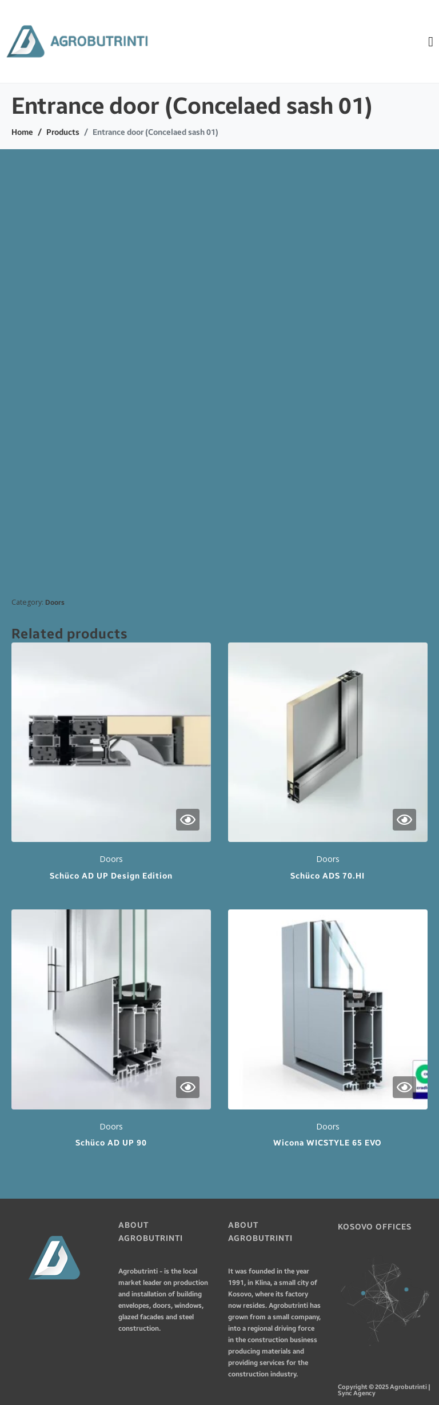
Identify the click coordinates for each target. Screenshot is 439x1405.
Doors (55, 602)
